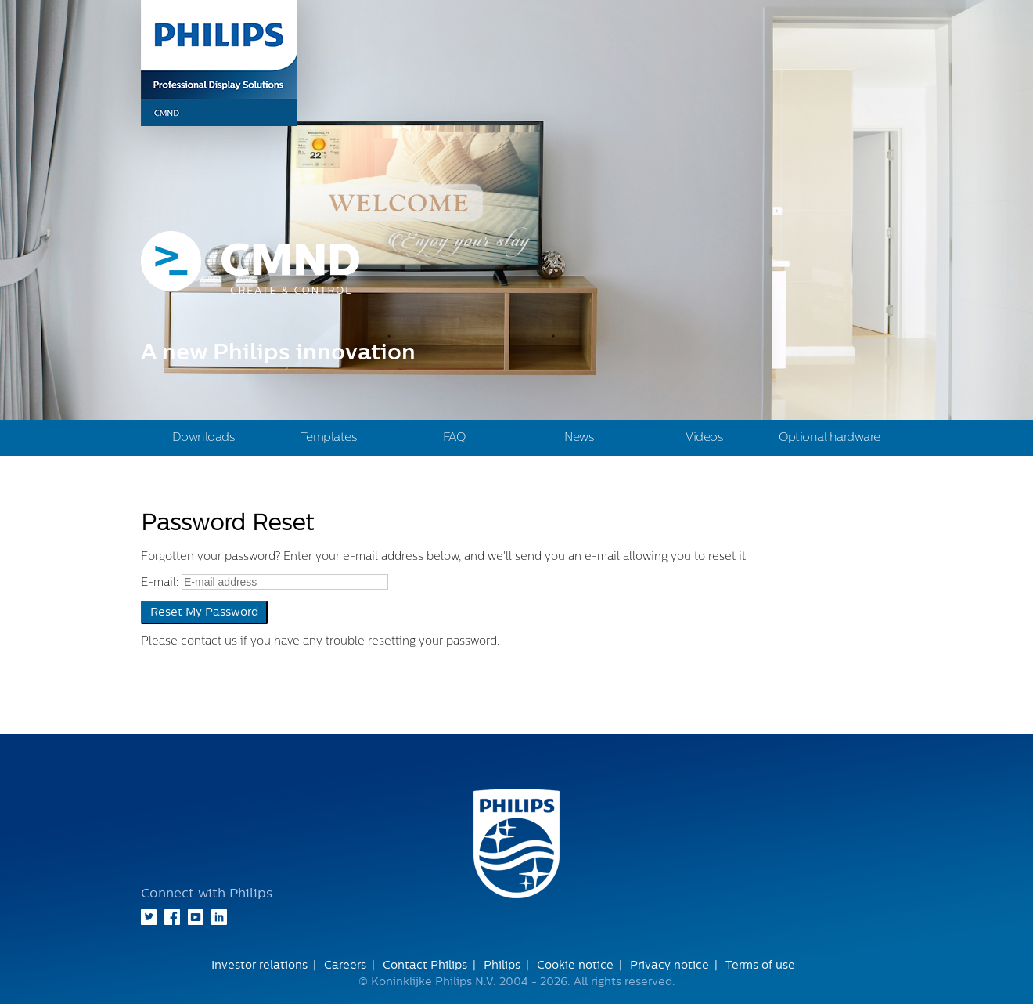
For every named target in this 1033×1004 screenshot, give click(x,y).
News (579, 437)
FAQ (454, 437)
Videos (704, 437)
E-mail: (159, 582)
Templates (329, 437)
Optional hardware (829, 437)
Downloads (204, 437)
